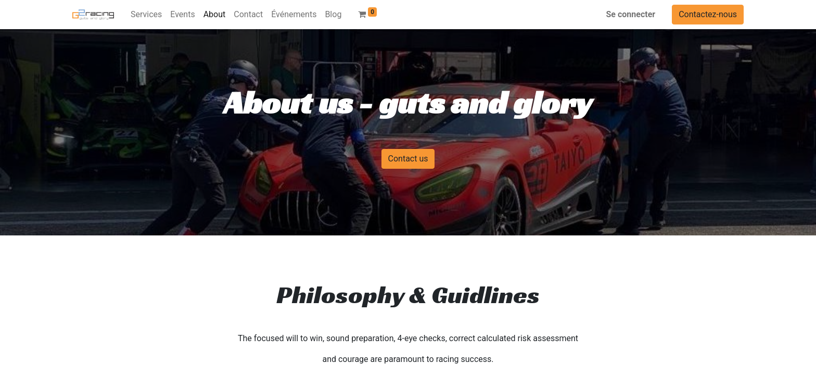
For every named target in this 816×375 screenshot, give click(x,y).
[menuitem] (146, 14)
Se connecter (631, 14)
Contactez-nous (708, 14)
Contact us (408, 159)
